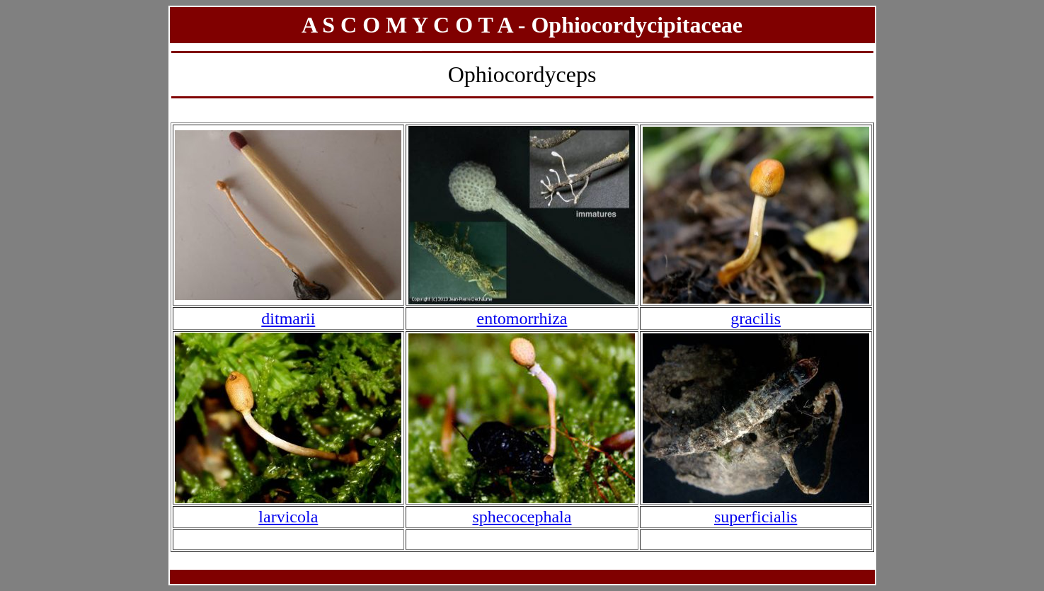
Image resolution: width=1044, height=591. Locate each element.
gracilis (755, 318)
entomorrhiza (522, 318)
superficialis (755, 516)
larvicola (288, 516)
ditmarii (288, 318)
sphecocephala (522, 516)
